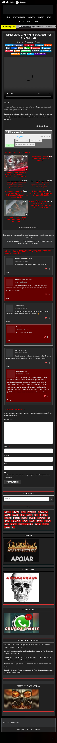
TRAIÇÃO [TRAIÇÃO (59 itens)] (7, 527)
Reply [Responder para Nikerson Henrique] (8, 298)
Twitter (9, 45)
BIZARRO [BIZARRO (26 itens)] (15, 515)
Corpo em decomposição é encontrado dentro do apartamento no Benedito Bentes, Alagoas (41, 184)
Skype (30, 54)
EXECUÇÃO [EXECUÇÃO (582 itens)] (8, 518)
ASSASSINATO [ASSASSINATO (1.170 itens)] (32, 512)
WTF (36, 227)
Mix (20, 48)
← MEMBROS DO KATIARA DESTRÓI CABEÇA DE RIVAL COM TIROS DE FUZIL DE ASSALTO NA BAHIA (28, 242)
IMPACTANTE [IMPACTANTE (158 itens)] (41, 518)
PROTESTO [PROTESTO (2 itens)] (39, 521)
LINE (26, 48)
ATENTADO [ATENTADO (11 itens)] (7, 515)
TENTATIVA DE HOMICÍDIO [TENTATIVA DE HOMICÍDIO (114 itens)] (26, 524)
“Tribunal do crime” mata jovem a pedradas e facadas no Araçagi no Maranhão (40, 193)
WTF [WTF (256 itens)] (13, 527)
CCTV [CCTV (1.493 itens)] (35, 515)
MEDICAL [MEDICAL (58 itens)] (25, 521)
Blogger (15, 54)
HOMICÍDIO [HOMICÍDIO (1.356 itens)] (32, 518)
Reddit (48, 45)
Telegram (45, 48)
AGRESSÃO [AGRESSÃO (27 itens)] (16, 512)
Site (5, 464)
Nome (7, 446)
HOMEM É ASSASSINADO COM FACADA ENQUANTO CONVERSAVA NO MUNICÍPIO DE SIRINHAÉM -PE (40, 204)
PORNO (29, 21)
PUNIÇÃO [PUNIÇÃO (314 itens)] (47, 521)
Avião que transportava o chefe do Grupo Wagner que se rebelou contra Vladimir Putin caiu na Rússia (16, 194)
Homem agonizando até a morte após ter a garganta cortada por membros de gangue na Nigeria (16, 184)
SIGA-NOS (21, 21)
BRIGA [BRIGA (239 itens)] (22, 515)
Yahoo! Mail (40, 54)
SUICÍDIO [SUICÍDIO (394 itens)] (13, 524)
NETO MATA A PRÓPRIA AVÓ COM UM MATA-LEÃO (28, 37)
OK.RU (17, 51)
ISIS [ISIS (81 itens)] (49, 518)
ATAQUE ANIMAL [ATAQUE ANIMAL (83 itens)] (42, 512)
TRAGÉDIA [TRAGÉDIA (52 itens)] (46, 524)
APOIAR (49, 17)
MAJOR (21, 42)
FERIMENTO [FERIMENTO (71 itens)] (16, 518)
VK (8, 48)
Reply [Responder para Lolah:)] (8, 321)
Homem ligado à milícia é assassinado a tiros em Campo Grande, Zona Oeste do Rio (16, 175)
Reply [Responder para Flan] (9, 340)
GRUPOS (36, 21)
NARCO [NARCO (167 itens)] (32, 521)
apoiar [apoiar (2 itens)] (23, 512)
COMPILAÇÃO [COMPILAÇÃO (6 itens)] (43, 515)
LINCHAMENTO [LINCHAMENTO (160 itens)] (16, 521)
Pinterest (29, 45)
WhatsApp (26, 51)
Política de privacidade (11, 722)
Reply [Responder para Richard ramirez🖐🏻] (8, 272)
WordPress (46, 51)
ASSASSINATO (30, 227)
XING (23, 54)
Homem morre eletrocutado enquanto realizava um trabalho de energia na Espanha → (28, 236)
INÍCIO (8, 17)
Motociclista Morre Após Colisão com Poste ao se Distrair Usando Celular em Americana (27, 658)
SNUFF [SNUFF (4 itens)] (6, 524)
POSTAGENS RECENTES (19, 17)
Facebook (19, 45)
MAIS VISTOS (31, 17)
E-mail (7, 455)
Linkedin (39, 45)
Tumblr (35, 51)
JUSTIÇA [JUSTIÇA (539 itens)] (7, 521)
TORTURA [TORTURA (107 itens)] (37, 524)
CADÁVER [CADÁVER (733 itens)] (29, 515)
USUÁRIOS (41, 17)
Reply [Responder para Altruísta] (9, 400)
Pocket (9, 51)
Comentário (9, 419)
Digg (14, 48)
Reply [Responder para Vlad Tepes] (8, 366)
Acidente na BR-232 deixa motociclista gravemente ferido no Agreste (16, 219)
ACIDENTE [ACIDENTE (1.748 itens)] (7, 512)
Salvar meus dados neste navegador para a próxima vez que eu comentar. (28, 476)
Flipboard (35, 48)
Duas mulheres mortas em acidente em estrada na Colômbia (41, 159)
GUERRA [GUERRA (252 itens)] (24, 518)
